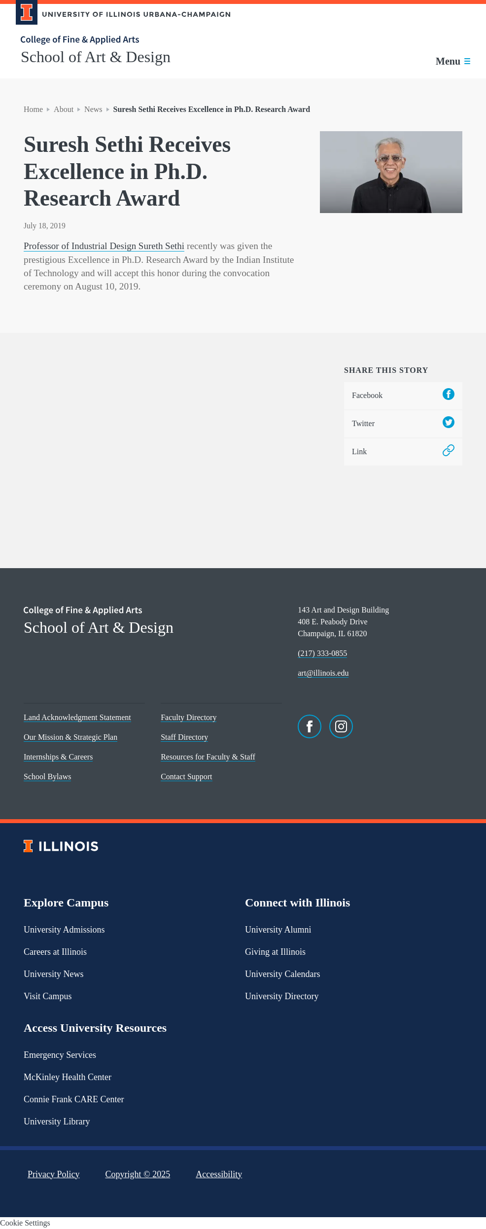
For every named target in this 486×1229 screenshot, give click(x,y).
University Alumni (278, 929)
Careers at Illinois (55, 951)
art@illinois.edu (323, 673)
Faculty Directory (188, 717)
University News (53, 973)
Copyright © (138, 1174)
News (93, 109)
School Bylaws (47, 776)
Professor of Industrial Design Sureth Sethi (105, 246)
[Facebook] (309, 726)
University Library (57, 1121)
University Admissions (64, 929)
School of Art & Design (96, 57)
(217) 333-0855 (322, 653)
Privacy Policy (54, 1174)
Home (33, 109)
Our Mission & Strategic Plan (70, 737)
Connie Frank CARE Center (74, 1099)
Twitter (403, 423)
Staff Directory (184, 737)
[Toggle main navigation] (453, 61)
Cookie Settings (25, 1223)
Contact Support (186, 776)
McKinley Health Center (67, 1077)
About (63, 109)
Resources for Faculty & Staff (208, 757)
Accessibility (219, 1174)
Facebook (403, 395)
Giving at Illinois (275, 951)
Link (403, 451)
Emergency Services (60, 1054)
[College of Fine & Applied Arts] (119, 40)
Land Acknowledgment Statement (77, 717)
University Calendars (282, 973)
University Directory (281, 996)
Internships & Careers (58, 757)
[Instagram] (341, 726)
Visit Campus (47, 996)
